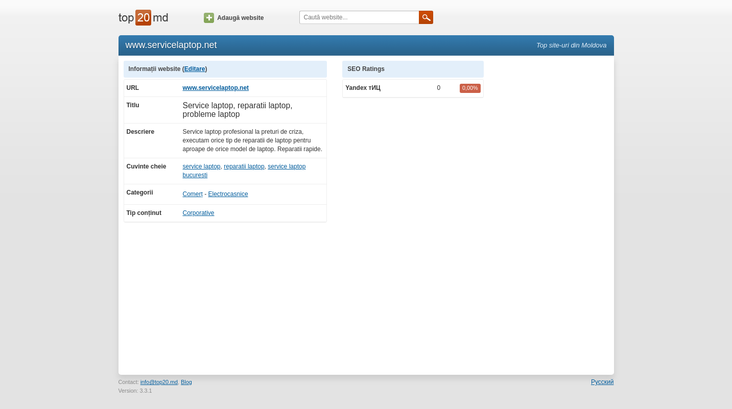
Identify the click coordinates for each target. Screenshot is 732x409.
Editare (194, 69)
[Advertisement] (554, 214)
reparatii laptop (244, 166)
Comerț (193, 194)
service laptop (202, 166)
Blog (186, 382)
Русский (602, 382)
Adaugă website (234, 18)
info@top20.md (159, 382)
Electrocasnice (228, 194)
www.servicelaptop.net (216, 87)
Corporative (199, 212)
